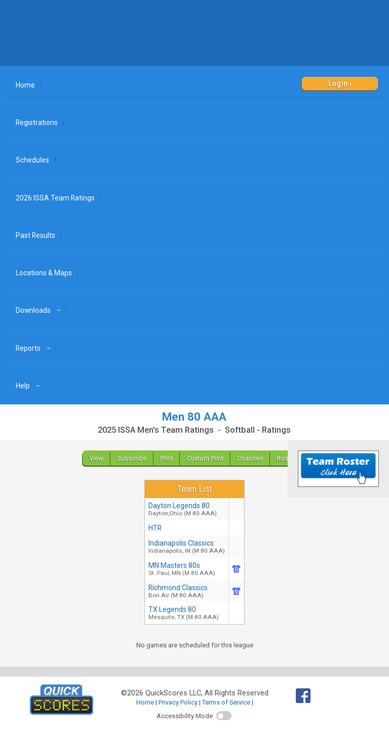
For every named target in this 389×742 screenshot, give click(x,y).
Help (29, 386)
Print (166, 458)
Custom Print (204, 458)
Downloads (39, 310)
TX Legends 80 (186, 613)
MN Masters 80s (186, 568)
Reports (34, 348)
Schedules (32, 160)
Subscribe (131, 458)
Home (25, 85)
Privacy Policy (178, 702)
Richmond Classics (186, 591)
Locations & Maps (44, 273)
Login (338, 83)
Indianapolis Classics (186, 546)
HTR (155, 528)
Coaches (250, 458)
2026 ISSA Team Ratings (55, 198)
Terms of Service (226, 702)
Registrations (37, 122)
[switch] (223, 715)
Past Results (35, 235)
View (96, 458)
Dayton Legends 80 (186, 509)
